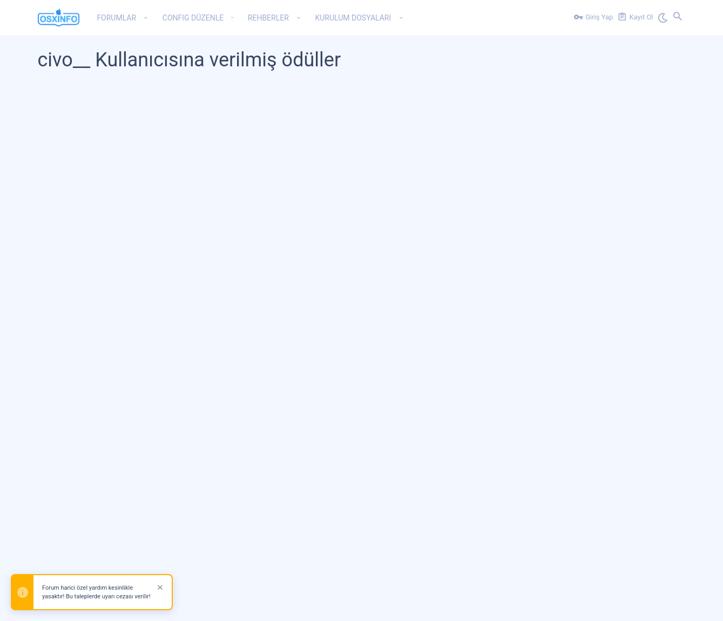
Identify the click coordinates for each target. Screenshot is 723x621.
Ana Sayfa (639, 606)
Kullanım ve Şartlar (502, 606)
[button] (146, 18)
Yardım (606, 606)
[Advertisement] (362, 185)
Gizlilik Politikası (563, 606)
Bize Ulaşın (450, 606)
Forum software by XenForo (125, 573)
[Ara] (678, 18)
